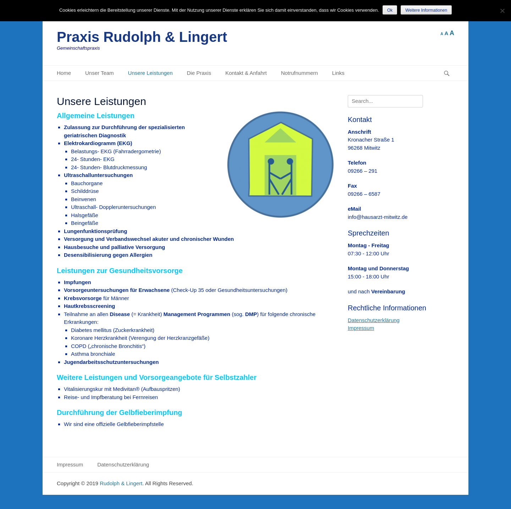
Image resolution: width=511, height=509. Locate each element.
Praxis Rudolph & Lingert (142, 37)
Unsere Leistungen (150, 73)
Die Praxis (199, 73)
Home (64, 73)
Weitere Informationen (426, 10)
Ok (389, 10)
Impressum (361, 328)
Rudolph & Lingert (121, 483)
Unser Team (99, 73)
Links (338, 73)
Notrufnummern (299, 73)
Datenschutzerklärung (374, 320)
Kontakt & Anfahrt (246, 73)
